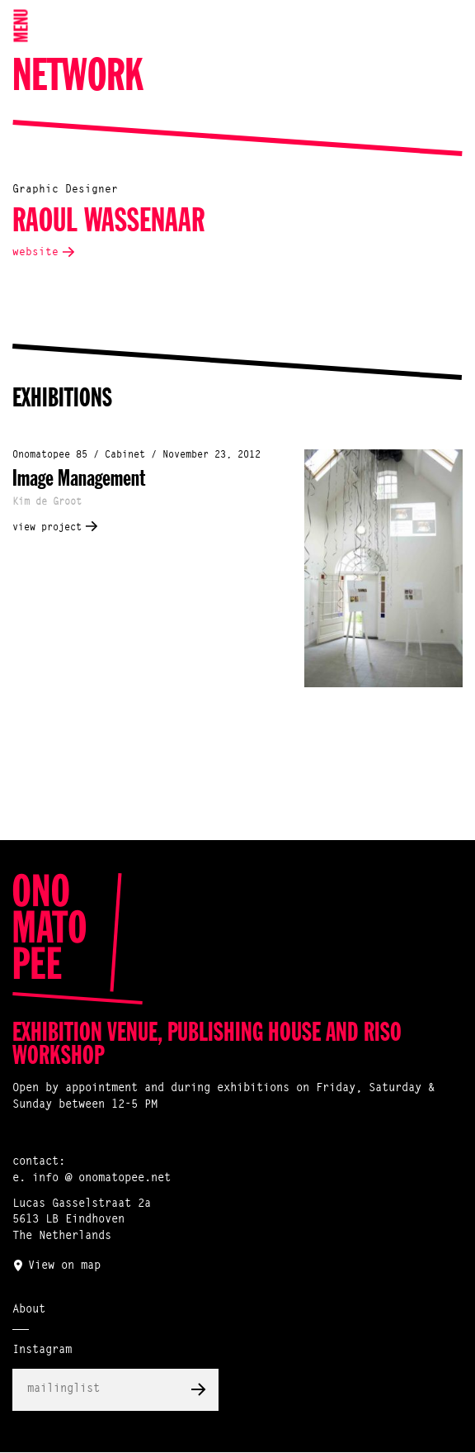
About (28, 1310)
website (35, 252)
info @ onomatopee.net (101, 1179)
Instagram (42, 1350)
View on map (64, 1266)
